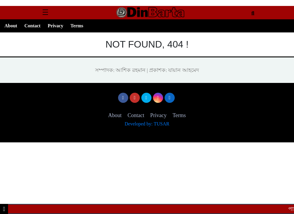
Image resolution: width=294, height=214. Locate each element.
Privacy (55, 25)
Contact (32, 25)
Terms (76, 25)
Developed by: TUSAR (147, 123)
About (10, 25)
